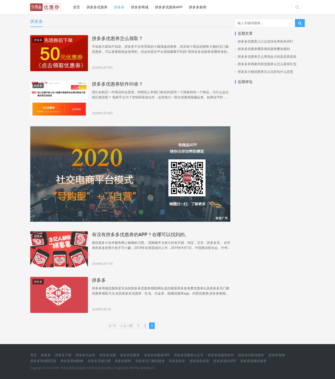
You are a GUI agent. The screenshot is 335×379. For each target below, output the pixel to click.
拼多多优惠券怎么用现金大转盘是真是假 (267, 56)
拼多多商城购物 (71, 361)
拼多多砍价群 (199, 361)
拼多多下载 (63, 355)
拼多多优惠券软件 (221, 355)
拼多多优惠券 (97, 7)
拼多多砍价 (177, 361)
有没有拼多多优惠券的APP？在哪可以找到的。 (140, 234)
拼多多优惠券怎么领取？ (117, 38)
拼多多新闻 (197, 7)
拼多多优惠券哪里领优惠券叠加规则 (264, 49)
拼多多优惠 (108, 355)
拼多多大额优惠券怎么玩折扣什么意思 (265, 72)
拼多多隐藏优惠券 (253, 361)
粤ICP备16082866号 (142, 368)
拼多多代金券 (85, 355)
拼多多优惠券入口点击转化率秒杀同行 (265, 41)
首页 (76, 7)
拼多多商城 (139, 7)
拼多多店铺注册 (99, 361)
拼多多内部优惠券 (251, 355)
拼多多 (119, 7)
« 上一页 (127, 326)
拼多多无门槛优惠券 (150, 361)
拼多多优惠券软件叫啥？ (117, 84)
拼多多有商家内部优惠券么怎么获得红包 (267, 64)
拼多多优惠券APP (169, 7)
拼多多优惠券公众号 (188, 355)
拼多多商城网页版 (43, 361)
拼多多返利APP (224, 361)
